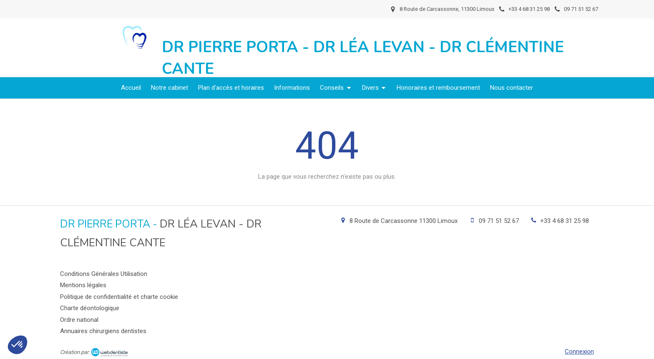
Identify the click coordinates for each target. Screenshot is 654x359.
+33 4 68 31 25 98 (564, 221)
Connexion (579, 351)
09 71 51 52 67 (499, 221)
